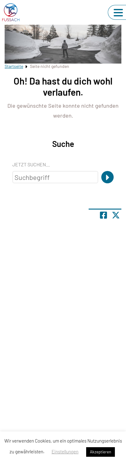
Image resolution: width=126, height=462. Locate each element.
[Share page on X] (115, 215)
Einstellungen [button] (65, 451)
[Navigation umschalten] (118, 12)
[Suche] (107, 177)
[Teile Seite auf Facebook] (103, 215)
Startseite (14, 66)
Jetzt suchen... (31, 164)
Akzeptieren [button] (100, 451)
